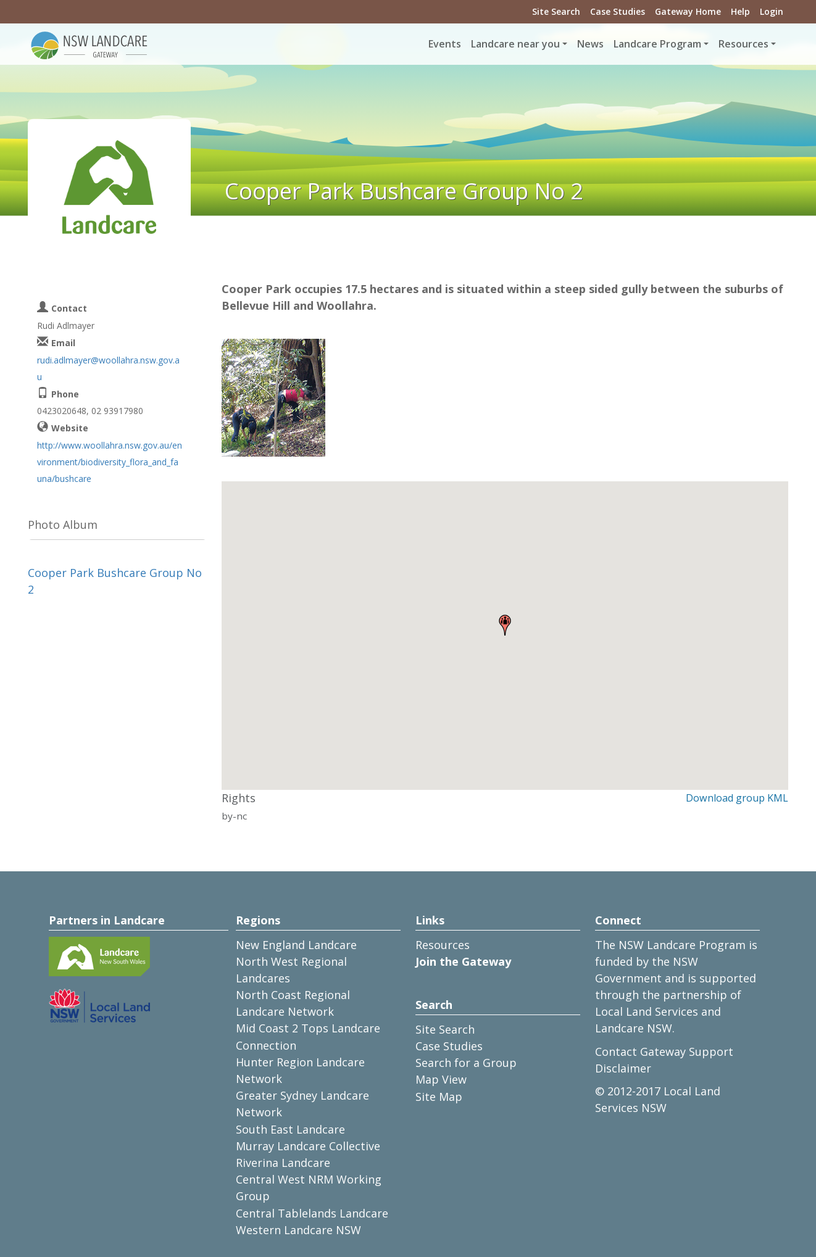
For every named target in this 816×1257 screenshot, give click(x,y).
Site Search (556, 11)
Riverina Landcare (283, 1162)
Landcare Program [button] (657, 44)
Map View (441, 1079)
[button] (505, 625)
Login (771, 11)
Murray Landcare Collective (308, 1146)
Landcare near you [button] (515, 44)
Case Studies (617, 11)
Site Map (438, 1096)
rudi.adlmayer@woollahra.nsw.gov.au (108, 368)
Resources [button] (743, 44)
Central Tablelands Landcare (312, 1213)
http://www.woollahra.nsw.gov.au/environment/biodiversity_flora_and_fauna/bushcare (109, 461)
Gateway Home (688, 11)
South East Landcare (290, 1129)
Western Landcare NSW (298, 1229)
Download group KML (737, 798)
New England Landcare (296, 944)
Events (444, 44)
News (590, 44)
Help (740, 11)
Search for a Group (466, 1062)
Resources (442, 944)
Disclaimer (623, 1068)
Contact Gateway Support (664, 1051)
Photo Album (63, 524)
